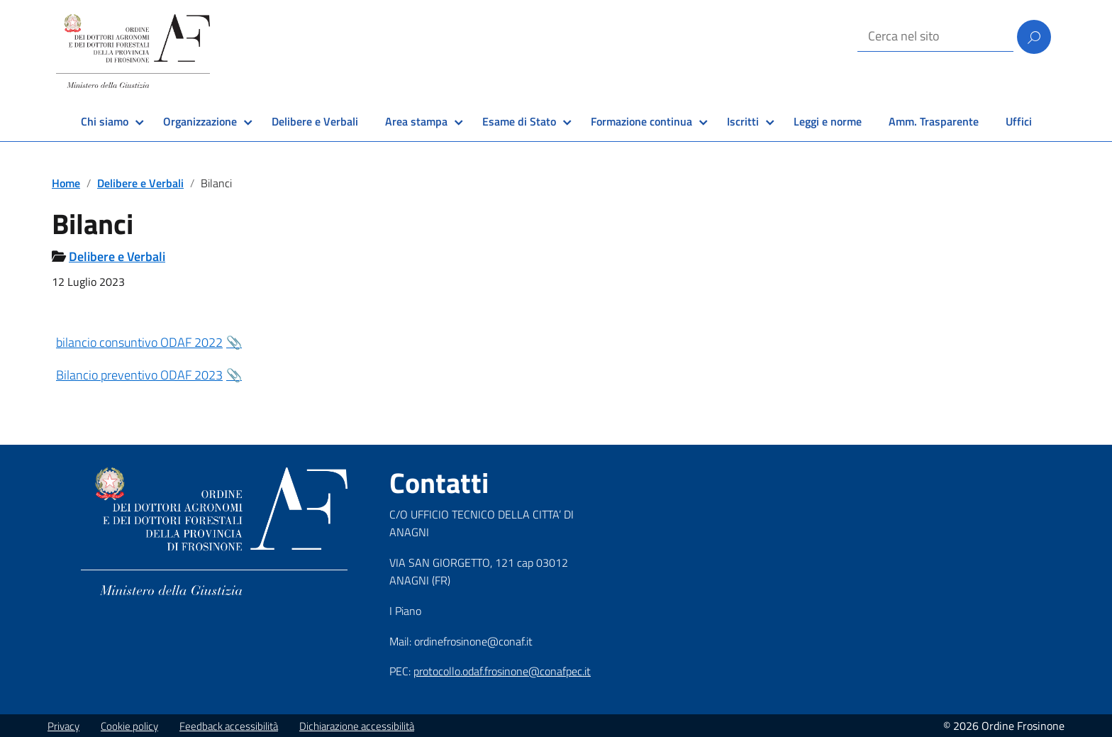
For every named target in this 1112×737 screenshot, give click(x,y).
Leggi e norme (828, 121)
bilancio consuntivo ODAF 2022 (139, 342)
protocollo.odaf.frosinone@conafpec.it (502, 671)
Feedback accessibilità (228, 726)
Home (66, 183)
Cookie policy (129, 726)
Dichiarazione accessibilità (356, 726)
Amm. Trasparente (934, 121)
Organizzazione (200, 121)
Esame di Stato (519, 121)
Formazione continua (641, 121)
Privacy (63, 726)
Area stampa (416, 121)
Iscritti (743, 121)
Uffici (1019, 121)
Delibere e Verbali (315, 121)
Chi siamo (104, 121)
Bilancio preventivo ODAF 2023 (139, 374)
